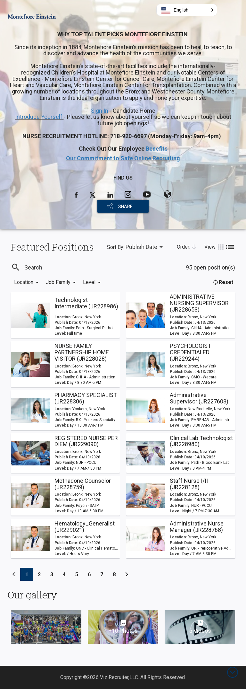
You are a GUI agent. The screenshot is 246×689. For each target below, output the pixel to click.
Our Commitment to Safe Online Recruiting (123, 158)
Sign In (99, 110)
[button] (187, 10)
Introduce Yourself (39, 116)
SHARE (125, 206)
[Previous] (14, 574)
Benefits (157, 148)
